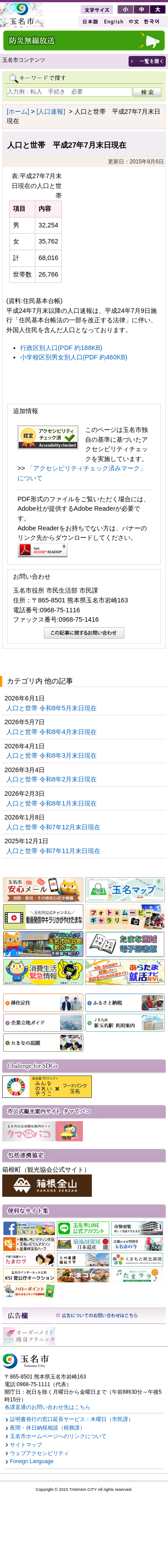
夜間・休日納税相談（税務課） (47, 1428)
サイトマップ (26, 1445)
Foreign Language (31, 1461)
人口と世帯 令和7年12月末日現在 (54, 827)
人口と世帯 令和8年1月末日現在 (52, 803)
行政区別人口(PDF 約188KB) (61, 347)
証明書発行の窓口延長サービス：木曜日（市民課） (72, 1419)
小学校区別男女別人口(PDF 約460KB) (74, 357)
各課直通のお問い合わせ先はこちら (47, 1407)
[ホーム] (18, 111)
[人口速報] (50, 111)
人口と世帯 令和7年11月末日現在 (54, 850)
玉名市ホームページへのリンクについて (58, 1436)
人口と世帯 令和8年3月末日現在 (52, 755)
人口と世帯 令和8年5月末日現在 (52, 708)
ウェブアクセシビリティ (39, 1453)
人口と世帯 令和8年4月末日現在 (52, 731)
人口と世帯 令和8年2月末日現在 (52, 779)
